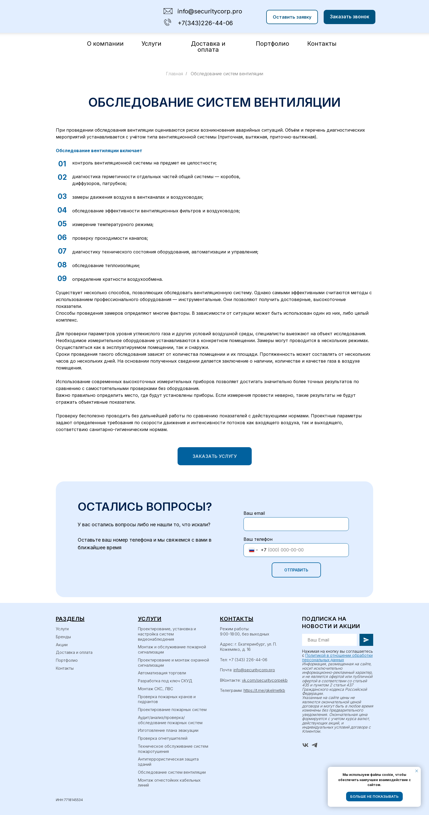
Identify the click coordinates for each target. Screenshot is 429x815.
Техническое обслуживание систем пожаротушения (173, 749)
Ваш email (254, 513)
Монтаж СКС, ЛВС (155, 688)
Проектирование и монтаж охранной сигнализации (173, 662)
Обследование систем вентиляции (227, 73)
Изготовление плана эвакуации (168, 730)
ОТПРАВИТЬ (296, 570)
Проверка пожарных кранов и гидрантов (167, 699)
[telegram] (314, 745)
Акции (62, 644)
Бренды (63, 636)
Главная (174, 73)
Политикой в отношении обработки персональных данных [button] (337, 657)
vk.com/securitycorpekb (265, 680)
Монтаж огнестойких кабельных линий (169, 783)
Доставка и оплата (208, 46)
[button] (292, 17)
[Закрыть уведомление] (416, 771)
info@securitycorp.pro (254, 669)
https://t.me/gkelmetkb (264, 690)
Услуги (151, 43)
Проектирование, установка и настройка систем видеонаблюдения (167, 634)
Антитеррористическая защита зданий (168, 761)
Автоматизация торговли (162, 672)
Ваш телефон (258, 539)
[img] (168, 22)
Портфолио (272, 43)
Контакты (322, 43)
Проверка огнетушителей (162, 738)
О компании (105, 43)
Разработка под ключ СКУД (165, 680)
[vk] (305, 745)
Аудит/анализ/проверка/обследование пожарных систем (170, 720)
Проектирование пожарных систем (172, 709)
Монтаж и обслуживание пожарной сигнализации (172, 649)
